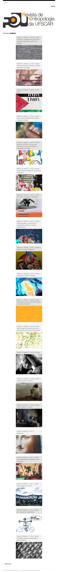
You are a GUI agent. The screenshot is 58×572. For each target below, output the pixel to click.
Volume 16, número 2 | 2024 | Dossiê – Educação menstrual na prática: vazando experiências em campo (28, 65)
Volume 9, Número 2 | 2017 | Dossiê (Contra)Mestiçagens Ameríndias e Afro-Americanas (28, 459)
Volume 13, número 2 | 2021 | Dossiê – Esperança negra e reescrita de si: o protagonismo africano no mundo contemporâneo (28, 224)
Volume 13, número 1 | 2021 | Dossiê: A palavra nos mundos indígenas (29, 248)
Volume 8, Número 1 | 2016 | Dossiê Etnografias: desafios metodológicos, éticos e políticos (27, 538)
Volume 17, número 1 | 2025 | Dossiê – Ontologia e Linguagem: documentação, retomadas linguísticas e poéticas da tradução (28, 40)
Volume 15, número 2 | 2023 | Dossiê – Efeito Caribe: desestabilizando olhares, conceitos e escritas (28, 118)
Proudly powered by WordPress (11, 570)
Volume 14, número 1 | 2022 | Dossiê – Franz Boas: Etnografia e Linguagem (28, 196)
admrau (13, 33)
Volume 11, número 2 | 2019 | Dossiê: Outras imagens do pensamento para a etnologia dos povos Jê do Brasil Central (28, 328)
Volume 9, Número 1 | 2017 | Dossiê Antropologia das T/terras (27, 485)
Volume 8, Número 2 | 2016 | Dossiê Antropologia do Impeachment (27, 511)
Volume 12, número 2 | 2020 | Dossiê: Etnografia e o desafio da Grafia (28, 274)
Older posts (7, 564)
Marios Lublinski (35, 570)
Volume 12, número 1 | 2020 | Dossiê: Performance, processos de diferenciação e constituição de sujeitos (29, 302)
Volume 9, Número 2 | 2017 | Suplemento (25, 432)
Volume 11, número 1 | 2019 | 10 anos (28, 352)
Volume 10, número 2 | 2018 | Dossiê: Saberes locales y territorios (28, 379)
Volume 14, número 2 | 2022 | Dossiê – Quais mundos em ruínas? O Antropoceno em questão (29, 170)
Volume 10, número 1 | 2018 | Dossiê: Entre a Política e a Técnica (28, 406)
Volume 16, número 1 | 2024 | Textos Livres (28, 91)
